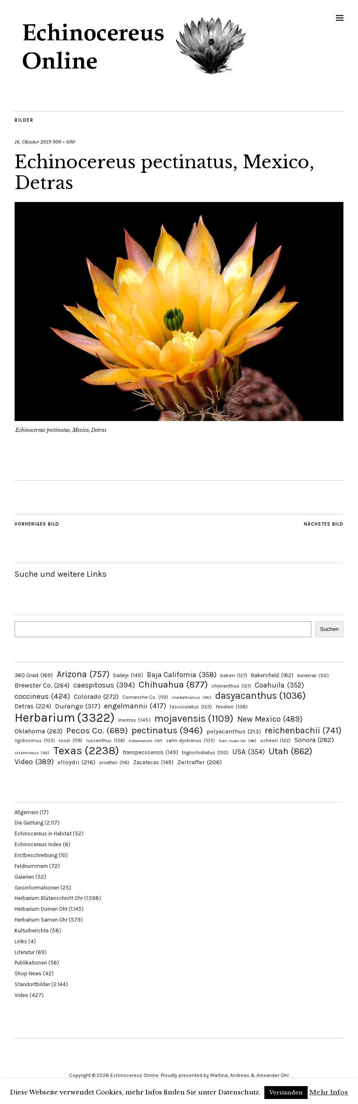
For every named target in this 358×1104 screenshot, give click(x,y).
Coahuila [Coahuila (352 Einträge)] (279, 685)
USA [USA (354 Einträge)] (248, 752)
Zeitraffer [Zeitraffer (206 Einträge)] (199, 762)
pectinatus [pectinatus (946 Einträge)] (167, 730)
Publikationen (31, 962)
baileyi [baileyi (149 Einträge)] (128, 675)
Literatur (25, 952)
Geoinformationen (37, 888)
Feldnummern (31, 866)
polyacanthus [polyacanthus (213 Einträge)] (233, 731)
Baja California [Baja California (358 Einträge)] (181, 674)
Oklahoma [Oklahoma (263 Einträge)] (38, 731)
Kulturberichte (32, 930)
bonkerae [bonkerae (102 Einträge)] (313, 675)
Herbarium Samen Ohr (41, 920)
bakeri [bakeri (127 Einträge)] (233, 675)
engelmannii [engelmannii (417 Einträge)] (135, 705)
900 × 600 (63, 142)
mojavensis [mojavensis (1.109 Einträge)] (194, 718)
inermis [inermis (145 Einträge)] (134, 720)
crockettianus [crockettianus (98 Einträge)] (191, 697)
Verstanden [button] (286, 1092)
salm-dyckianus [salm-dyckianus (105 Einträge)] (190, 740)
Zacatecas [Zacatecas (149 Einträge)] (153, 762)
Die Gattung (29, 823)
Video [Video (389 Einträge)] (34, 761)
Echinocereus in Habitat (43, 833)
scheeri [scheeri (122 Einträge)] (275, 740)
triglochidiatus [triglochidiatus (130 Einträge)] (205, 752)
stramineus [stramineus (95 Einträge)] (32, 752)
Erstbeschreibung (36, 855)
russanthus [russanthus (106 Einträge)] (105, 740)
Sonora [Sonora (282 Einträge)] (314, 740)
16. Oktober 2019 (33, 142)
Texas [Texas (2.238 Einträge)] (86, 750)
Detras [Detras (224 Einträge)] (33, 706)
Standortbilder (32, 984)
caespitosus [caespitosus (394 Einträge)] (104, 685)
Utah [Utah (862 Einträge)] (290, 751)
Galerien (24, 877)
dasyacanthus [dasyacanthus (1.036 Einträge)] (260, 695)
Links (21, 941)
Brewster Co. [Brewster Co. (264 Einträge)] (42, 685)
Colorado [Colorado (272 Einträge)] (96, 696)
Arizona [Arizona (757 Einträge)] (83, 674)
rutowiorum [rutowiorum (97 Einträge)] (145, 740)
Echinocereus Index (38, 844)
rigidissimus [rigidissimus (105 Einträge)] (35, 740)
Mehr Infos (328, 1092)
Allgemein (26, 812)
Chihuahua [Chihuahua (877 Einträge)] (173, 684)
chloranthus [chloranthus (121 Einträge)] (231, 686)
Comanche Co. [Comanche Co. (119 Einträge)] (145, 697)
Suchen (329, 629)
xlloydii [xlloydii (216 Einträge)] (76, 762)
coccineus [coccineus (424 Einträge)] (42, 696)
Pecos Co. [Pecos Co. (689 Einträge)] (97, 730)
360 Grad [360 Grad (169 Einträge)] (34, 675)
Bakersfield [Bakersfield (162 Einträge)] (272, 675)
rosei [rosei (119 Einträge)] (70, 740)
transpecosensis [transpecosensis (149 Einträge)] (150, 752)
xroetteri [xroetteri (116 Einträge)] (114, 762)
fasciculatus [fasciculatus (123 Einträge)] (191, 707)
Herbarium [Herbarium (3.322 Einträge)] (64, 717)
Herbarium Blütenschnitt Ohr (49, 898)
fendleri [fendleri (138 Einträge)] (232, 706)
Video (21, 995)
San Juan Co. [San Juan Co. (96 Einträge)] (237, 740)
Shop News (28, 973)
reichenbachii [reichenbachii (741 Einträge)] (303, 730)
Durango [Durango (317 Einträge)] (77, 706)
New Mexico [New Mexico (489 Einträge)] (270, 719)
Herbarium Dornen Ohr (41, 909)
